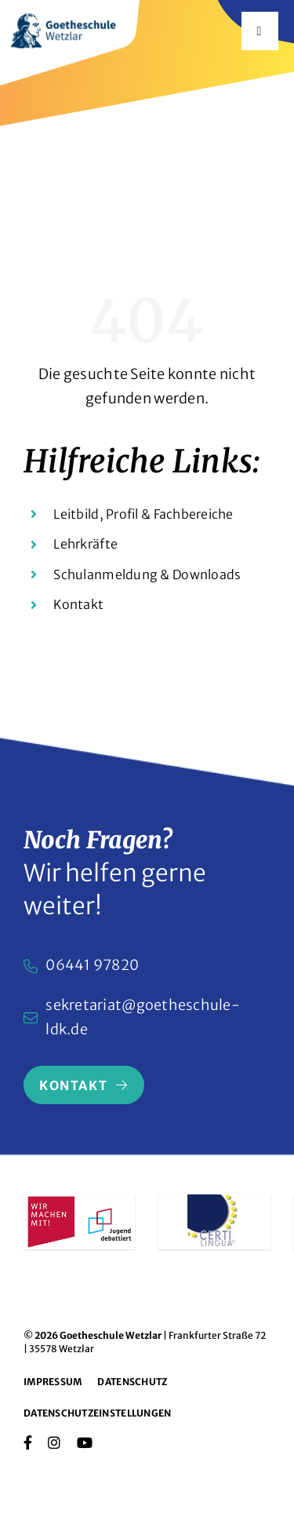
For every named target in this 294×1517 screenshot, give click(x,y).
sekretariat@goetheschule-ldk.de (142, 1017)
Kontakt (78, 604)
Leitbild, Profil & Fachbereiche (143, 514)
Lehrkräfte (85, 544)
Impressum (53, 1382)
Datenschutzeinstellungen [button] (97, 1413)
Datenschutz (132, 1382)
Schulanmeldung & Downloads (147, 574)
